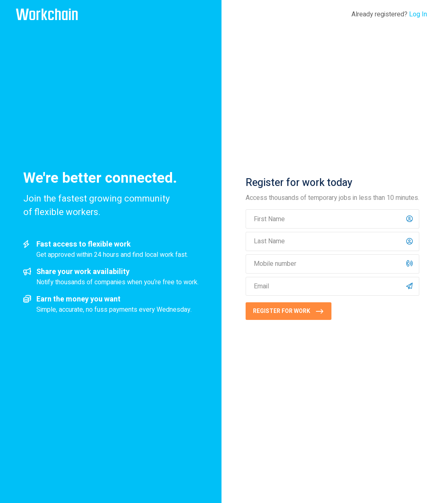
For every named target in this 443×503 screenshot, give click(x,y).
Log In (418, 14)
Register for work (281, 311)
